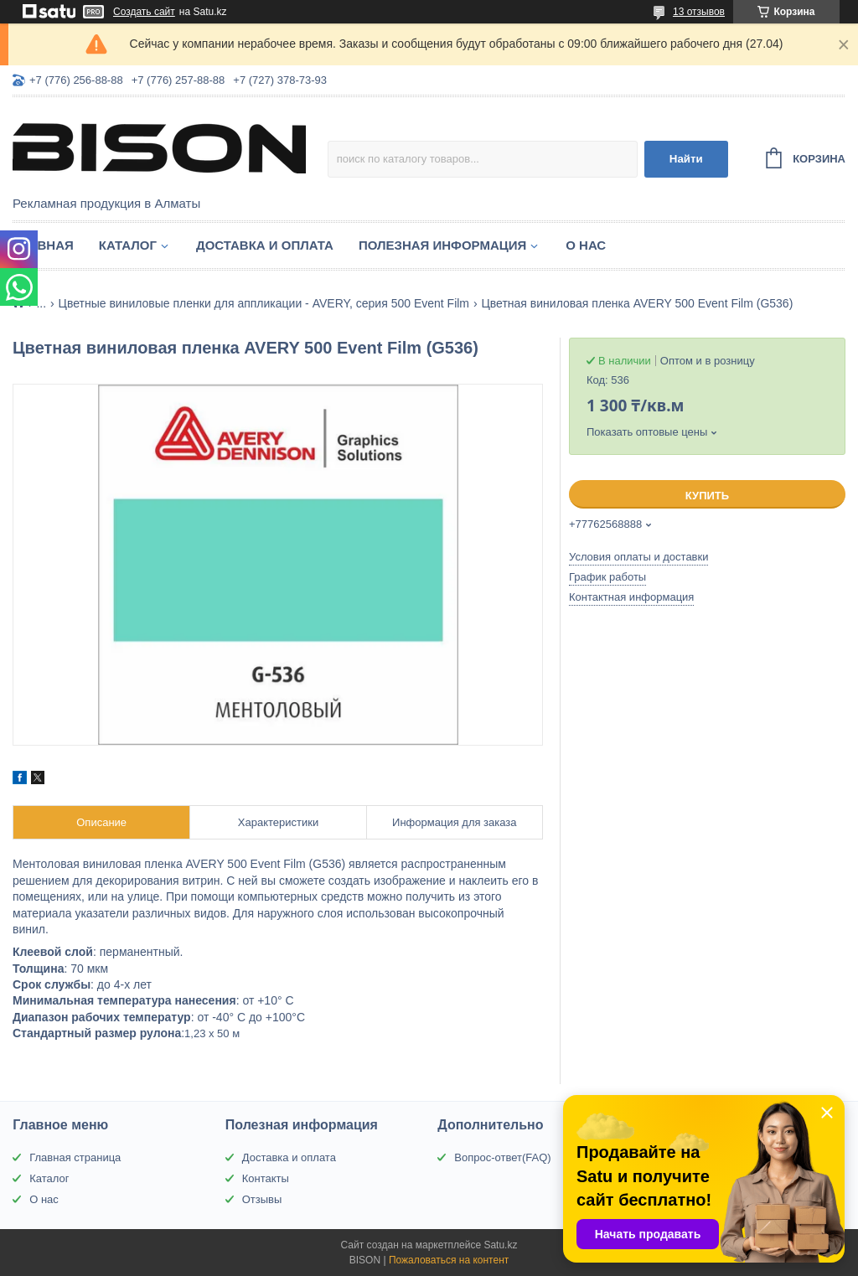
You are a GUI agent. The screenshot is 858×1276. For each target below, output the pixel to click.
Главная (43, 245)
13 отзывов (699, 12)
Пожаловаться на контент (449, 1260)
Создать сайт (144, 12)
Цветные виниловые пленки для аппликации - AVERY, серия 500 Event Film (264, 303)
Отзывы (262, 1199)
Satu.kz (500, 1245)
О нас (586, 245)
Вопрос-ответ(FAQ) (502, 1157)
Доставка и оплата (264, 245)
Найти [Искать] (686, 158)
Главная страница (75, 1157)
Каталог (128, 245)
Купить (707, 495)
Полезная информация (442, 245)
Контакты (265, 1178)
